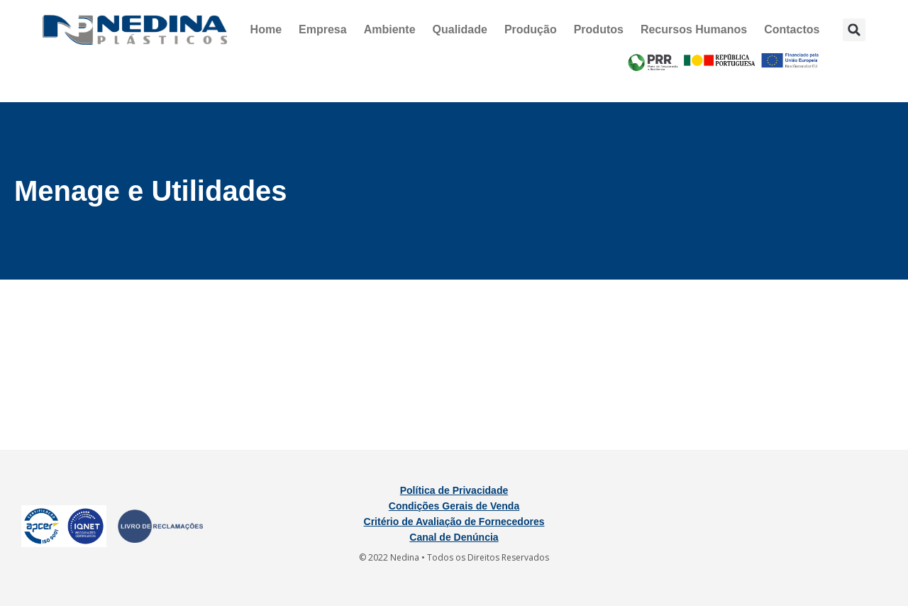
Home (266, 29)
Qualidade (460, 29)
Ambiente (390, 29)
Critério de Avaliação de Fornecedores (454, 521)
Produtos (599, 29)
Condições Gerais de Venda (454, 506)
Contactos (791, 29)
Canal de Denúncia (453, 537)
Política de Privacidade (454, 490)
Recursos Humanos (694, 29)
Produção (530, 29)
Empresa (323, 29)
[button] (854, 29)
